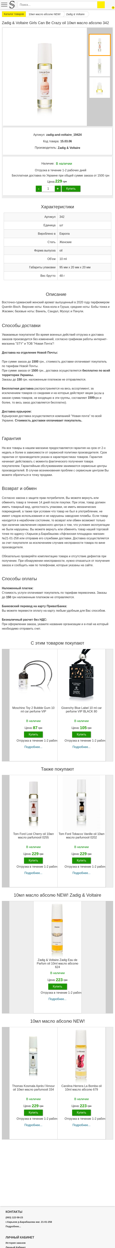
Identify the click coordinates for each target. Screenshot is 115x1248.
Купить (71, 188)
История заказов (16, 1243)
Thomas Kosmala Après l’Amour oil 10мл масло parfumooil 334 (33, 1087)
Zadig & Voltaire (69, 147)
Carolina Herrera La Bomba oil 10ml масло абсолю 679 (81, 1087)
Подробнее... (33, 747)
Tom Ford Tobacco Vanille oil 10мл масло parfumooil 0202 (81, 835)
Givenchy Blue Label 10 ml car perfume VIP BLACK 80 (81, 709)
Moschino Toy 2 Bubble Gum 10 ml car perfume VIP (33, 709)
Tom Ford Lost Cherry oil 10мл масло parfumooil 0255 (33, 835)
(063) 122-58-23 (14, 1217)
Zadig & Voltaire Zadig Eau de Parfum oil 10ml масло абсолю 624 (57, 963)
